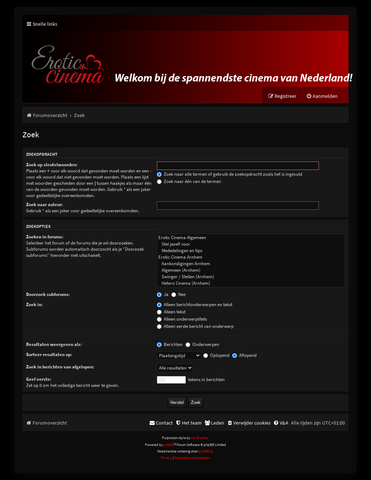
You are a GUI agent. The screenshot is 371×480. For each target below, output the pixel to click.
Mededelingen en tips (251, 250)
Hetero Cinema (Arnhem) (251, 283)
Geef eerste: (38, 379)
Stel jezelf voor (251, 244)
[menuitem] (322, 96)
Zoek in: (34, 304)
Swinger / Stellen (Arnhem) (251, 277)
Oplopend (216, 355)
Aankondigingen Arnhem (251, 263)
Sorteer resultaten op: (49, 354)
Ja (162, 294)
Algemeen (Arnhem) (251, 270)
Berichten (170, 344)
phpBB (169, 444)
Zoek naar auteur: (44, 204)
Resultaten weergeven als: (54, 344)
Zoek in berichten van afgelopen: (60, 367)
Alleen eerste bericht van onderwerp (195, 326)
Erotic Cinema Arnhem (251, 257)
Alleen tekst (171, 312)
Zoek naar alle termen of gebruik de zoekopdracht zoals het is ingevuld (229, 174)
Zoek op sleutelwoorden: (52, 165)
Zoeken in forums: (44, 237)
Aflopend (244, 355)
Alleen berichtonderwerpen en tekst (194, 304)
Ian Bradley (200, 437)
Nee (178, 294)
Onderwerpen (202, 344)
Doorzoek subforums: (48, 294)
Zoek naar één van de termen (189, 181)
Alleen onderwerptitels (182, 319)
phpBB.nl (206, 451)
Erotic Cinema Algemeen (251, 237)
